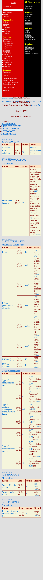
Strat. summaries (8, 87)
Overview (6, 24)
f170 (36, 191)
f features (28, 16)
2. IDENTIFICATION (11, 126)
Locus (4, 252)
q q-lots (27, 20)
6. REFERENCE (8, 134)
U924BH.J (38, 153)
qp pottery (28, 24)
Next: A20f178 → (33, 101)
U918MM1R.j (37, 274)
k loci (27, 30)
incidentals (28, 8)
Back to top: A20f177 (7, 139)
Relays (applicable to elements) (7, 305)
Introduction (7, 39)
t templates (28, 36)
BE (8, 56)
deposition (6, 51)
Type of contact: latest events (8, 382)
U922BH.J (38, 426)
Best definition (6, 152)
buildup (33, 148)
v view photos (29, 37)
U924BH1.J (38, 401)
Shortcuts (6, 16)
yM (23, 409)
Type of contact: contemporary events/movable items (8, 409)
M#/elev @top (8, 359)
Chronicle (6, 33)
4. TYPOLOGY (8, 131)
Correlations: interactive (11, 82)
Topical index (7, 12)
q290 (31, 404)
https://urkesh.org (7, 98)
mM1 (27, 265)
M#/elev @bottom (6, 365)
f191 (31, 449)
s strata (27, 34)
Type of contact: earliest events (8, 448)
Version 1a (35, 105)
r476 (35, 297)
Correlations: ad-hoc (9, 84)
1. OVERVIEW (8, 124)
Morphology (7, 478)
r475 (35, 277)
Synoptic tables (8, 80)
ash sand (36, 485)
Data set (5, 75)
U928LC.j (38, 234)
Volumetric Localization (13, 244)
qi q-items (28, 22)
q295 (31, 417)
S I (7, 31)
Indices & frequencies (10, 78)
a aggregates (29, 14)
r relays (27, 32)
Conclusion (6, 27)
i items (27, 18)
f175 (31, 437)
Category (6, 148)
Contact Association (11, 371)
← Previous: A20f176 (11, 101)
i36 (30, 392)
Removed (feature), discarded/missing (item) (10, 513)
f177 (31, 384)
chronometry (7, 52)
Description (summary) (7, 202)
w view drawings (30, 39)
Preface (5, 22)
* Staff (5, 26)
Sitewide (6, 90)
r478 (35, 337)
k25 (35, 250)
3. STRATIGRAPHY (10, 129)
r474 (35, 256)
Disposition (7, 505)
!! (22, 148)
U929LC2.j (38, 388)
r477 (35, 317)
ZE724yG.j (38, 414)
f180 (31, 218)
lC (23, 152)
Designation (7, 163)
